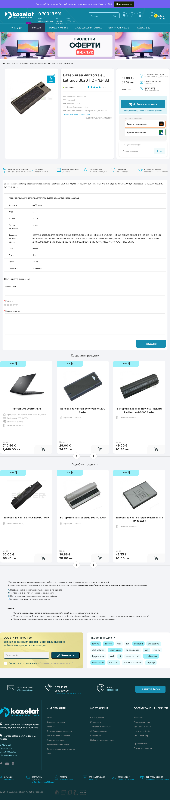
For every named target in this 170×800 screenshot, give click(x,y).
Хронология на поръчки (101, 726)
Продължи (151, 343)
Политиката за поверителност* (56, 663)
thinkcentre (153, 643)
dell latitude (98, 662)
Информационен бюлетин (102, 740)
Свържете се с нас (142, 722)
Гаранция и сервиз (55, 740)
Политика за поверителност (59, 731)
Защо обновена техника (88, 27)
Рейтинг (9, 301)
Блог (49, 753)
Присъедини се (124, 4)
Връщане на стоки (142, 726)
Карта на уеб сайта (142, 731)
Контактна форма (150, 689)
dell (119, 643)
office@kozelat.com (45, 21)
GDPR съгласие (97, 717)
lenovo (95, 643)
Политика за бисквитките (58, 735)
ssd (146, 650)
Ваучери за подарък (143, 748)
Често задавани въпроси (58, 744)
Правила (51, 726)
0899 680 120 (62, 690)
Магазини (138, 717)
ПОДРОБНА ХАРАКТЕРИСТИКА (76, 114)
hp (127, 643)
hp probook (98, 656)
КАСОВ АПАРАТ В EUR (59, 27)
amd (111, 656)
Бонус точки (95, 735)
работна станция (133, 662)
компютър (115, 650)
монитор (113, 662)
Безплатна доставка (56, 722)
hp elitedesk (151, 656)
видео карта (132, 650)
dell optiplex (98, 650)
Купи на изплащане (118, 27)
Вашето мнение (12, 311)
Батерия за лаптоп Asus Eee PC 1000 (83, 508)
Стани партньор (141, 735)
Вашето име (10, 286)
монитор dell (132, 656)
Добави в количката (143, 104)
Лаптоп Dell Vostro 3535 (26, 399)
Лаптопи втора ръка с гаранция (61, 749)
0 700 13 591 (50, 13)
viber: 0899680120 (8, 752)
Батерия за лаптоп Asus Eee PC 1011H (26, 508)
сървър (151, 662)
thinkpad (138, 643)
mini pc (157, 650)
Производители (141, 743)
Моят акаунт (96, 722)
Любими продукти (98, 731)
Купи (159, 151)
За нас (49, 717)
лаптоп (108, 643)
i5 (120, 656)
